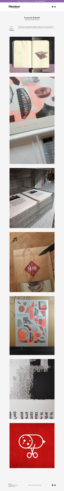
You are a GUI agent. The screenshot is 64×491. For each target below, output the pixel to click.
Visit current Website (40, 1)
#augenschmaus (11, 486)
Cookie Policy (39, 485)
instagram (12, 30)
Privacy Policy (31, 485)
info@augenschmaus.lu (13, 485)
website (11, 28)
